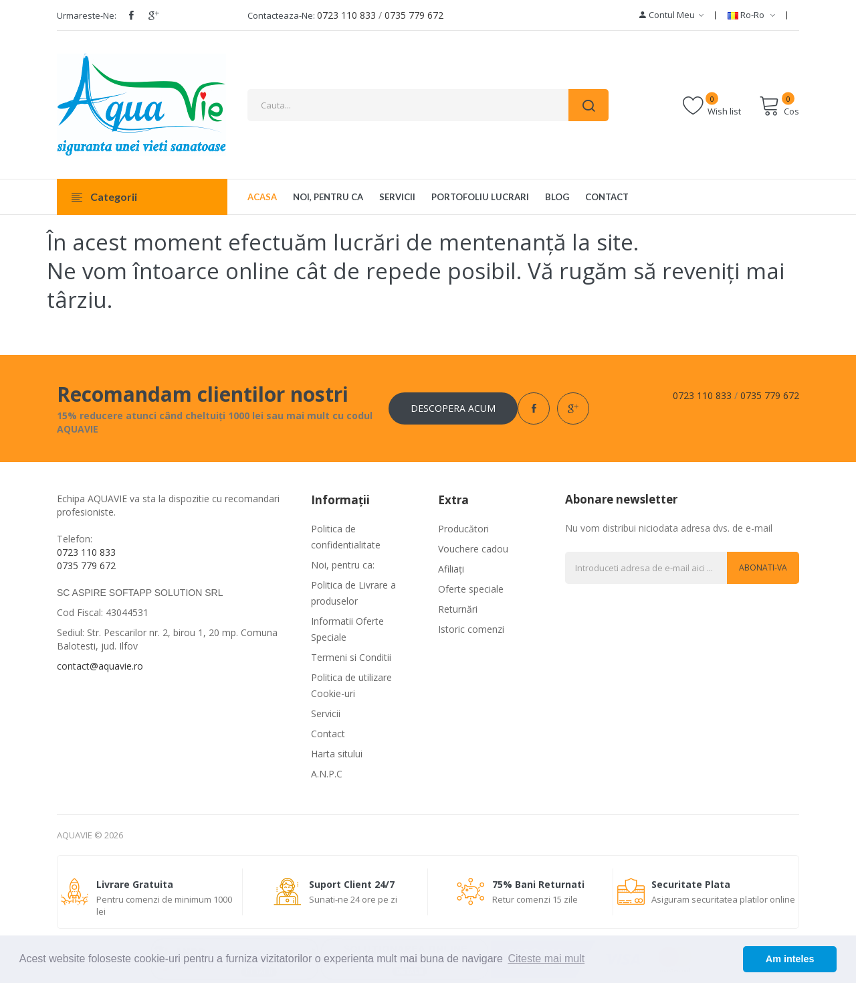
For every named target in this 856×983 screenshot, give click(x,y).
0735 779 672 (414, 15)
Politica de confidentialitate (346, 536)
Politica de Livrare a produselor (353, 593)
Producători (463, 528)
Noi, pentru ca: (342, 564)
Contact (328, 733)
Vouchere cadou (473, 548)
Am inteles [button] (790, 959)
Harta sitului (336, 753)
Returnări (457, 609)
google (154, 15)
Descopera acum (453, 408)
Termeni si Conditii (351, 657)
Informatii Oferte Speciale (347, 629)
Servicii (325, 713)
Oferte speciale (471, 589)
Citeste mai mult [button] (546, 958)
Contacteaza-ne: (281, 15)
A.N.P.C (326, 773)
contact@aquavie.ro (100, 666)
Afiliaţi (451, 568)
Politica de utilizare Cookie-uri (351, 685)
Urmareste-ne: (86, 15)
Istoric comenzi (471, 629)
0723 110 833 (346, 15)
